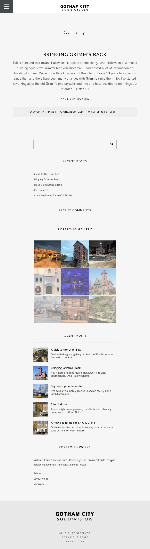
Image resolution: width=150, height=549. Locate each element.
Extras (37, 473)
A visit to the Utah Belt (46, 174)
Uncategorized (73, 112)
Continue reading (75, 99)
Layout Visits (40, 478)
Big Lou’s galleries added (47, 184)
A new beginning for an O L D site (52, 195)
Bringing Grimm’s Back (75, 54)
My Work (38, 484)
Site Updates (40, 190)
